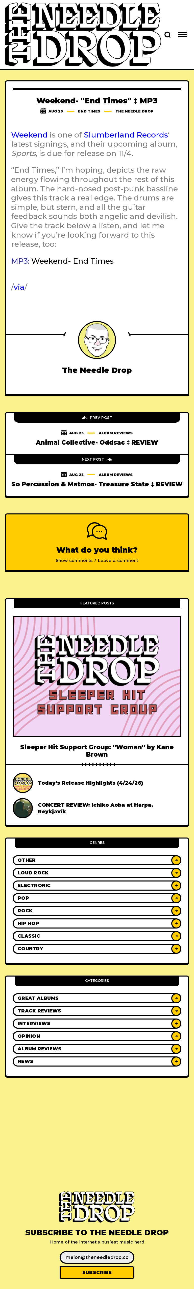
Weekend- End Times (72, 261)
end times (89, 111)
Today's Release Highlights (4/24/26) (90, 783)
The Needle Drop (134, 111)
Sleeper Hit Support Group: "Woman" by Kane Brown (97, 750)
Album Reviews (116, 433)
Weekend (29, 135)
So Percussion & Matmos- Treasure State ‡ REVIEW (96, 484)
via (19, 287)
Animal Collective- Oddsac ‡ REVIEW (97, 442)
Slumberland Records (126, 135)
